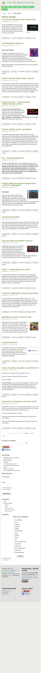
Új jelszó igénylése (7, 489)
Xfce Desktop (5, 594)
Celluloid (17, 535)
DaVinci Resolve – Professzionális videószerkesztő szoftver (16, 103)
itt (17, 413)
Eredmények (6, 559)
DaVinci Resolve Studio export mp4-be (18, 78)
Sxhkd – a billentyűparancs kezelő (16, 269)
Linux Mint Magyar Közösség (21, 2)
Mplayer (17, 537)
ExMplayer (17, 524)
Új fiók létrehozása (7, 487)
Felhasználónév (6, 477)
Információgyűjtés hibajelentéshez (11, 470)
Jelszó (4, 482)
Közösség (31, 7)
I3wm (30, 298)
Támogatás (4, 9)
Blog (19, 7)
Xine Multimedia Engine (20, 548)
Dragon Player (18, 550)
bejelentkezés (28, 38)
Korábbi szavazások (7, 558)
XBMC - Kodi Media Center (21, 541)
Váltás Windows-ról (8, 459)
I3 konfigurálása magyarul (12, 43)
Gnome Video (18, 543)
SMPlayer (17, 528)
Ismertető (5, 462)
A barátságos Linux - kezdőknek (11, 457)
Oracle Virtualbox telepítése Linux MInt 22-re (20, 368)
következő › (27, 433)
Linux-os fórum (8, 508)
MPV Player (17, 526)
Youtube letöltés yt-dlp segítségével (17, 129)
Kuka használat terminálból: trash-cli (17, 241)
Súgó (10, 7)
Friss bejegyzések (7, 503)
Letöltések (25, 7)
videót (21, 91)
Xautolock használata (11, 217)
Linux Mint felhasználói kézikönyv (11, 465)
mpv (16, 539)
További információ (6, 38)
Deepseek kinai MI (9, 342)
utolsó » (32, 433)
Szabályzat (10, 573)
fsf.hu (10, 575)
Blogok (9, 13)
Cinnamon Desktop (6, 590)
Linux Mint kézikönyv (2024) (10, 464)
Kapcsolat (15, 573)
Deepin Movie (18, 546)
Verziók (5, 467)
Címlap (3, 13)
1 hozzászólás (14, 71)
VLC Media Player (19, 530)
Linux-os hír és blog (10, 509)
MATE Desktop (5, 592)
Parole (16, 533)
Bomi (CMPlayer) (18, 520)
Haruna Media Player (19, 552)
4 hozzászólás (14, 151)
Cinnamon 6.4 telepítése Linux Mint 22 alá (19, 401)
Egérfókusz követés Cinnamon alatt (16, 317)
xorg (33, 305)
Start (6, 7)
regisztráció (21, 38)
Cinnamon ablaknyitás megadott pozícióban (20, 293)
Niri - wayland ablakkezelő (12, 158)
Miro (16, 522)
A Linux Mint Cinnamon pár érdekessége (19, 19)
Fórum (15, 7)
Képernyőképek (7, 460)
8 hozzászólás (14, 361)
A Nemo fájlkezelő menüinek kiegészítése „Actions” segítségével (19, 184)
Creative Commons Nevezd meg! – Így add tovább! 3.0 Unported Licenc (30, 576)
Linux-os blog (8, 511)
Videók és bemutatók (8, 468)
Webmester (5, 572)
